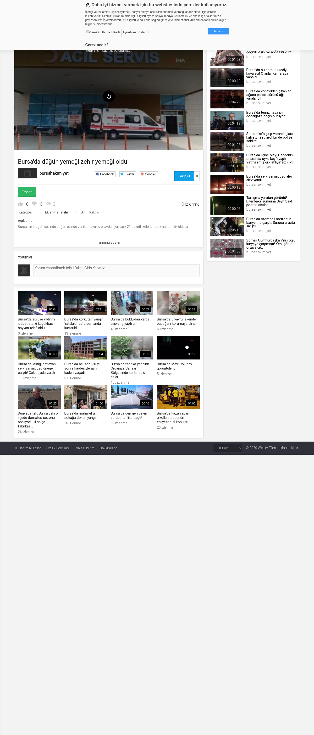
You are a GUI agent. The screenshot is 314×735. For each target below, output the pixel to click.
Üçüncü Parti (111, 32)
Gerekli (92, 32)
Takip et (184, 175)
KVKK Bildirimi (84, 447)
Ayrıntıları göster (134, 32)
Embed (28, 191)
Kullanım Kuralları (28, 447)
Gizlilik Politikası (58, 447)
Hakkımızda (108, 447)
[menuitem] (26, 129)
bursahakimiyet (55, 172)
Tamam (218, 31)
